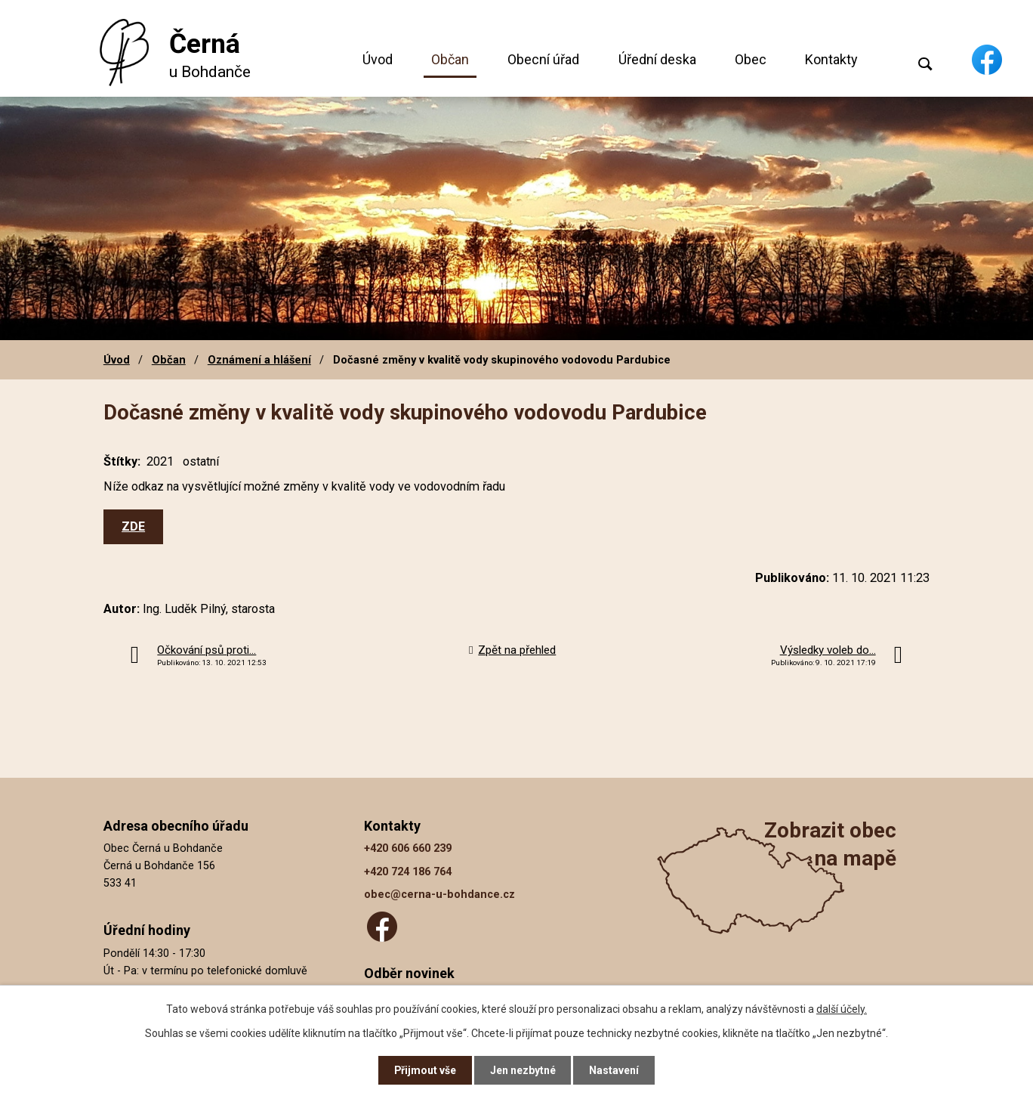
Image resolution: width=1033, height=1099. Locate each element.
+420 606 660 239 (408, 848)
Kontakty (831, 59)
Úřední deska (657, 59)
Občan (450, 59)
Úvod (377, 59)
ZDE (133, 526)
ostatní (201, 461)
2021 (160, 461)
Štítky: (121, 461)
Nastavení (615, 1070)
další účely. (841, 1008)
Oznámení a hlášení (259, 360)
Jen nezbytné (523, 1070)
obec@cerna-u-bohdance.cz (439, 894)
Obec (750, 59)
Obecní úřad (543, 59)
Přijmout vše (424, 1070)
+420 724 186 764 (408, 871)
